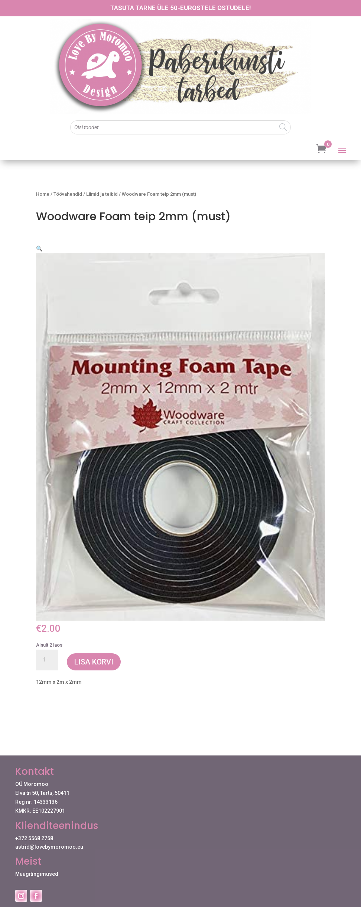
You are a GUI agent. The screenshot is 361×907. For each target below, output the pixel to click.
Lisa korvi (93, 652)
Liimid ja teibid (102, 194)
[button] (313, 256)
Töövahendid (67, 194)
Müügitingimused (36, 865)
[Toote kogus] (47, 651)
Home (42, 194)
